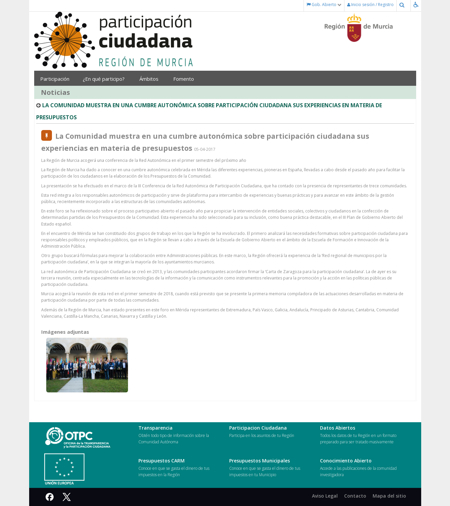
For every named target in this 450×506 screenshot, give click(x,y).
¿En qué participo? (106, 78)
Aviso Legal (325, 496)
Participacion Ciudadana (258, 428)
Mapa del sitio (389, 496)
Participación (56, 78)
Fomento (186, 78)
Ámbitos (151, 78)
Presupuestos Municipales (259, 460)
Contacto (355, 496)
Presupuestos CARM (161, 460)
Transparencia (155, 428)
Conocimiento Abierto (346, 460)
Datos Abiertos (337, 428)
